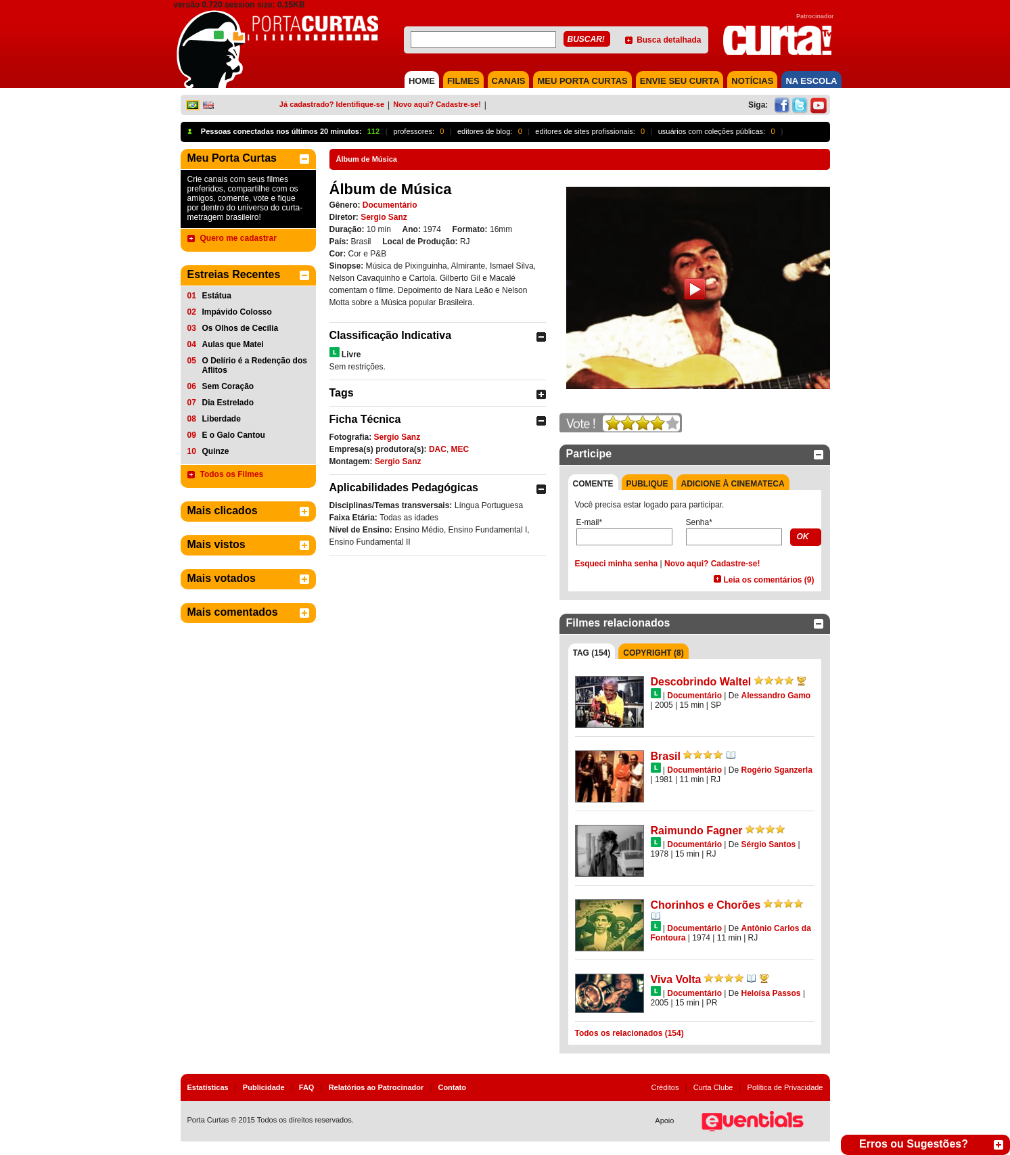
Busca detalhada (669, 40)
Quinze (215, 451)
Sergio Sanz (384, 217)
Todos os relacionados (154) (629, 1033)
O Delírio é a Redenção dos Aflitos (254, 365)
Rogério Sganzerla (776, 770)
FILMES (463, 81)
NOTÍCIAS (752, 81)
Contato (452, 1087)
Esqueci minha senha (616, 563)
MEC (460, 449)
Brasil (666, 756)
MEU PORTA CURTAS (582, 81)
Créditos (665, 1087)
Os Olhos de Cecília (240, 328)
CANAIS (509, 81)
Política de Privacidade (785, 1087)
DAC (437, 449)
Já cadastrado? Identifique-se (331, 104)
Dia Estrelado (228, 402)
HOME (422, 81)
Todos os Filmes (232, 474)
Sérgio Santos (768, 844)
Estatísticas (208, 1087)
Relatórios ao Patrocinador (376, 1087)
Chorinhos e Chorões (706, 905)
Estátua (216, 295)
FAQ (307, 1087)
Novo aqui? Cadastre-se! (437, 104)
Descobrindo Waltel (701, 681)
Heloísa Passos (770, 993)
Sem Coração (228, 386)
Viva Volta (676, 979)
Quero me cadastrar (238, 238)
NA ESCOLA (811, 81)
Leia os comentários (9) (768, 580)
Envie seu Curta (680, 81)
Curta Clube (713, 1087)
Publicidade (264, 1087)
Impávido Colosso (237, 312)
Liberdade (221, 419)
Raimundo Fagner (697, 830)
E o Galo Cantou (233, 435)
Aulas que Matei (233, 344)
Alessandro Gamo (775, 695)
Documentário (390, 205)
